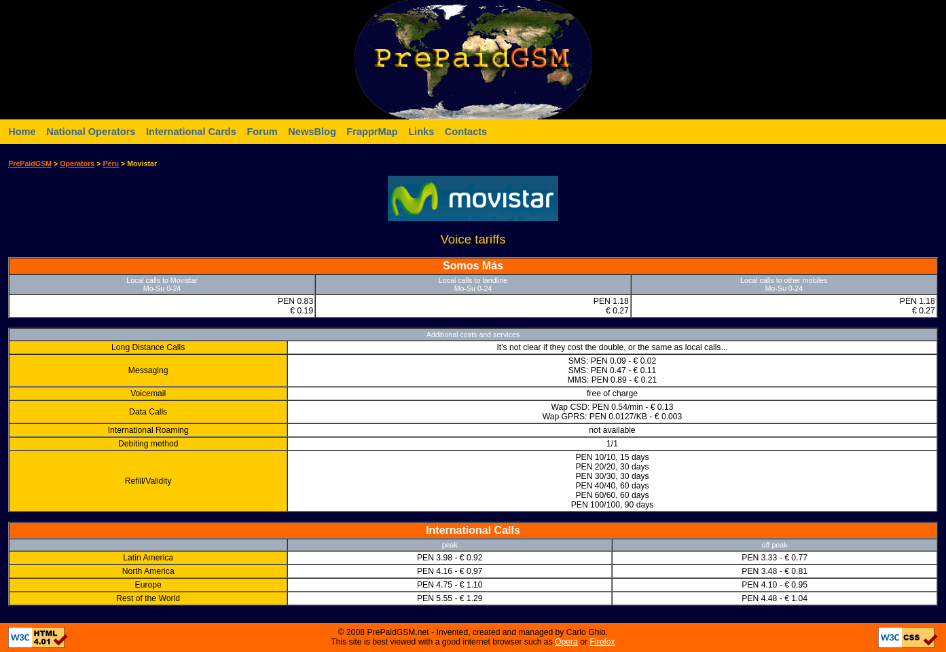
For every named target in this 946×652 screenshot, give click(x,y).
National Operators (90, 131)
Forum (262, 131)
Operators (77, 163)
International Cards (191, 131)
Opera (566, 642)
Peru (111, 163)
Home (22, 131)
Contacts (466, 131)
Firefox (602, 642)
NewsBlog (311, 131)
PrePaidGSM (30, 163)
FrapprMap (371, 131)
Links (421, 131)
